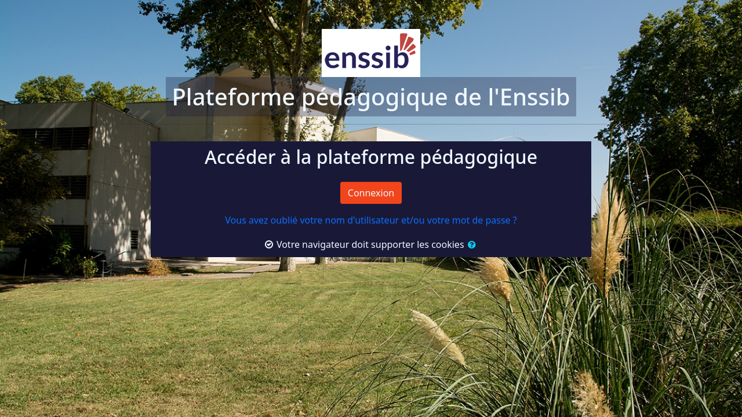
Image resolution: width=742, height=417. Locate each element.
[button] (471, 244)
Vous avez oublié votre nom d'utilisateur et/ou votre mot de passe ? (371, 220)
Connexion (371, 192)
